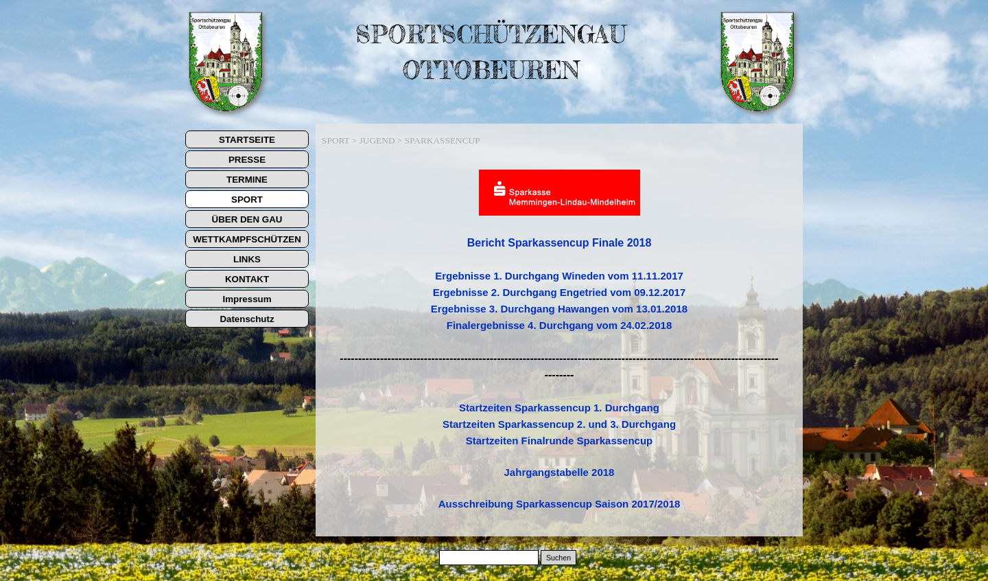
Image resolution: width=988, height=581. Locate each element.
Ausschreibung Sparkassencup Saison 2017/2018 (559, 504)
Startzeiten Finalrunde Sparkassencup (559, 440)
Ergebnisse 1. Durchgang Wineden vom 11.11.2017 (559, 276)
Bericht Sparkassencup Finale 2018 (559, 243)
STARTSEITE (247, 140)
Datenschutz (247, 319)
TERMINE (247, 179)
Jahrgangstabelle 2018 (559, 472)
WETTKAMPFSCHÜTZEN (247, 239)
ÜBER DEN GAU (247, 219)
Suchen (558, 558)
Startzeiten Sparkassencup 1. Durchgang (559, 407)
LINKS (247, 259)
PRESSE (247, 160)
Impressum (246, 299)
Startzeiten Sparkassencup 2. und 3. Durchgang (559, 424)
